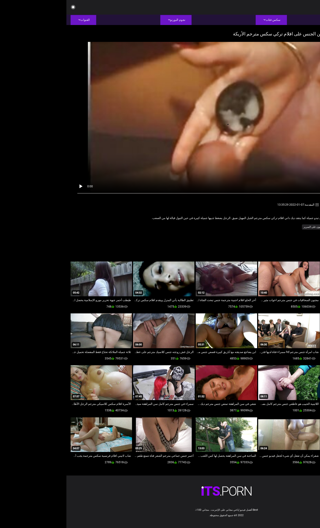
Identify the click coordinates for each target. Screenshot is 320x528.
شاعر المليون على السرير (250, 226)
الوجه (271, 226)
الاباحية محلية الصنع (287, 226)
